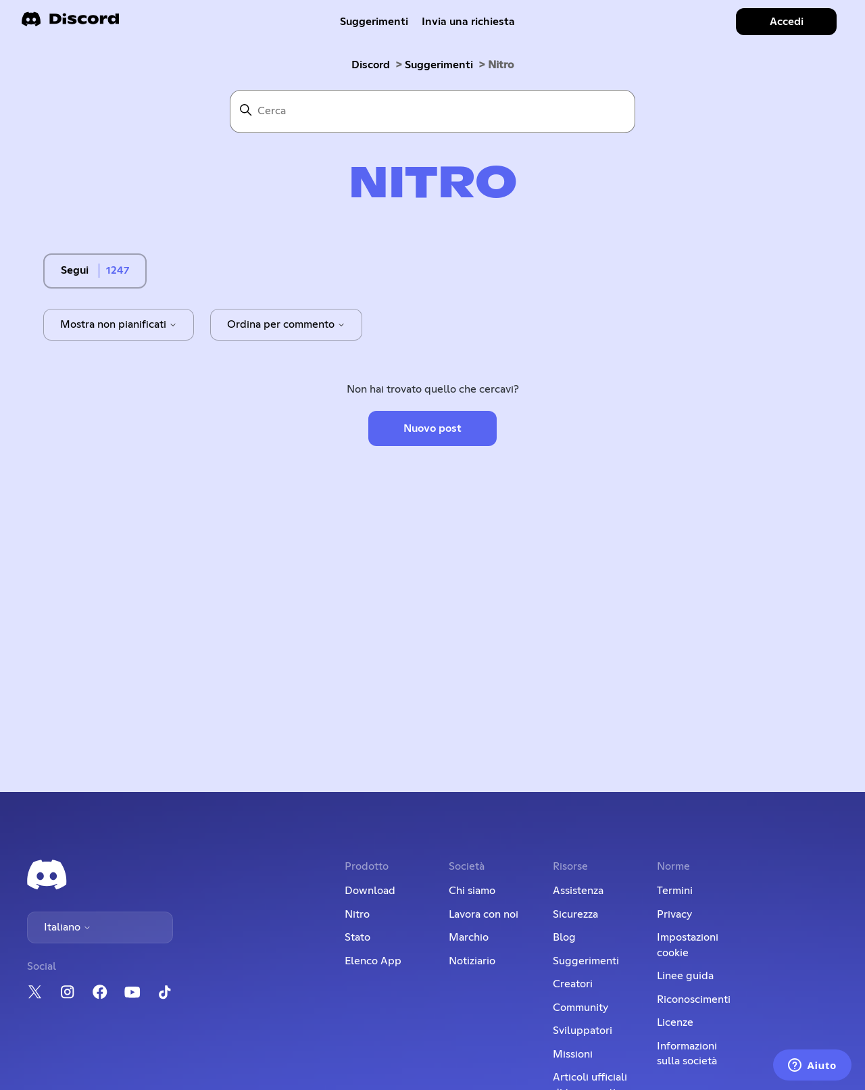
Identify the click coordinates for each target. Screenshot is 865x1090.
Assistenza (578, 890)
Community (580, 1007)
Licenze (675, 1022)
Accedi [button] (787, 21)
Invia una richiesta (468, 21)
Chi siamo (472, 890)
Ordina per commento (286, 324)
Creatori (573, 983)
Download (370, 890)
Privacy (674, 914)
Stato (357, 937)
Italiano (67, 927)
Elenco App (373, 961)
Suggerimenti (374, 21)
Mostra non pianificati (118, 324)
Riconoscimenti (694, 999)
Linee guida (685, 975)
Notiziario (472, 961)
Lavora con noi (483, 914)
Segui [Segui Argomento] (75, 270)
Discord (370, 64)
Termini (675, 890)
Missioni (573, 1054)
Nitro (357, 914)
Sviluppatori (582, 1030)
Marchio (469, 937)
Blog (564, 937)
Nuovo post (432, 428)
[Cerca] (432, 111)
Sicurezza (575, 914)
